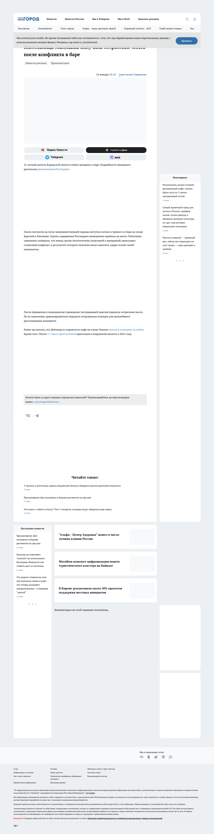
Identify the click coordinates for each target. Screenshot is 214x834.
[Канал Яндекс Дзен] (116, 150)
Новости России (74, 19)
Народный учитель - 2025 (137, 28)
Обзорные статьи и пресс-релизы (101, 769)
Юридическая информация (25, 782)
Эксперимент (45, 28)
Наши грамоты (56, 772)
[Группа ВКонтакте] (141, 757)
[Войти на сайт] (195, 19)
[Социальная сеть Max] (116, 157)
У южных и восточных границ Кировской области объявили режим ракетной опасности (85, 487)
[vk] (28, 416)
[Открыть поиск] (187, 19)
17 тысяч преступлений (62, 334)
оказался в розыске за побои (126, 329)
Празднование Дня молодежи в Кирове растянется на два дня (85, 499)
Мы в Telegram (100, 19)
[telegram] (38, 416)
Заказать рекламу (148, 19)
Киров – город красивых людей (99, 28)
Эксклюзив (24, 28)
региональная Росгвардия (53, 169)
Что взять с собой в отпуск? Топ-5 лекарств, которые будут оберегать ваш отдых (85, 511)
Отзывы (53, 769)
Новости (52, 19)
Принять (186, 40)
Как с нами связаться (22, 776)
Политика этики (93, 772)
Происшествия (60, 63)
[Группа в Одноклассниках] (148, 757)
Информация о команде (23, 772)
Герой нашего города (171, 28)
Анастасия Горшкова (133, 74)
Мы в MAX (124, 19)
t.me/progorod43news (46, 401)
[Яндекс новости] (54, 150)
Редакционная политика (97, 776)
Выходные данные (57, 782)
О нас (16, 769)
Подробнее (90, 793)
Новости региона (36, 63)
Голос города (67, 28)
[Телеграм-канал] (54, 157)
